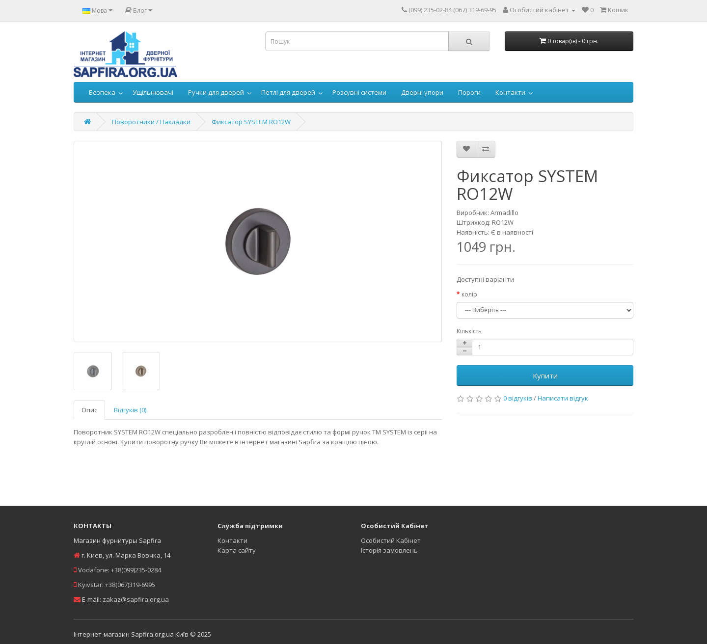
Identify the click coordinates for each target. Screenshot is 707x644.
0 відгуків (517, 398)
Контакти (510, 92)
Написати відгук (563, 398)
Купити (545, 375)
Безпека (102, 92)
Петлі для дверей (288, 92)
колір (469, 294)
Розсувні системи (359, 92)
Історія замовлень (389, 550)
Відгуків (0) (130, 409)
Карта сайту (237, 550)
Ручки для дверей (216, 92)
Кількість (469, 331)
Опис (89, 409)
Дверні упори (422, 92)
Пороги (469, 92)
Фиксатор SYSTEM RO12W (251, 121)
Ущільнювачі (153, 92)
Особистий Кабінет (391, 540)
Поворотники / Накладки (151, 121)
